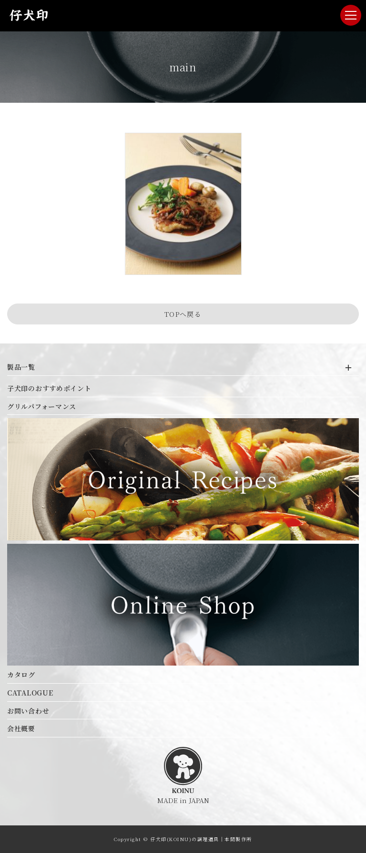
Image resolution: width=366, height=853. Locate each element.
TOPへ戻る (183, 314)
